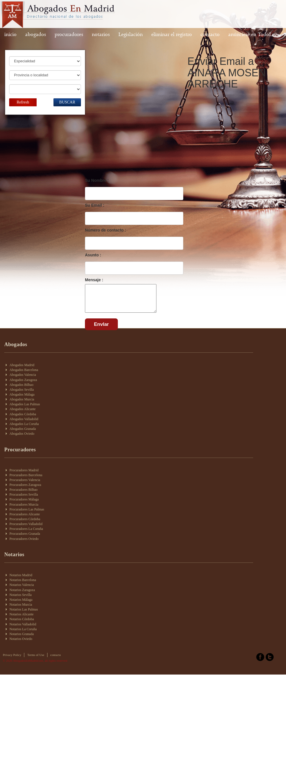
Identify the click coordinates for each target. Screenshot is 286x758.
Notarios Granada (21, 634)
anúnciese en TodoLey (252, 34)
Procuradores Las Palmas (26, 509)
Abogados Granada (22, 429)
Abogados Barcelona (23, 370)
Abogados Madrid (21, 365)
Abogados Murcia (21, 399)
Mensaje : (94, 280)
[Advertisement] (124, 133)
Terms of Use (35, 655)
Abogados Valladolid (23, 419)
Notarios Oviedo (20, 639)
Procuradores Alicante (24, 514)
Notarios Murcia (20, 605)
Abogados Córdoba (22, 414)
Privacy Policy (12, 655)
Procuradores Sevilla (23, 494)
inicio (10, 34)
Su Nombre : (97, 180)
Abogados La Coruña (24, 424)
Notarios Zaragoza (22, 590)
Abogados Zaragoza (23, 380)
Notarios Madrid (20, 575)
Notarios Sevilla (20, 595)
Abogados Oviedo (21, 434)
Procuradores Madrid (24, 470)
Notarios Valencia (21, 585)
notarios (101, 34)
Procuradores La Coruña (26, 529)
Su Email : (94, 205)
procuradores (69, 34)
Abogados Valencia (22, 375)
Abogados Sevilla (21, 390)
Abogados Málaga (22, 394)
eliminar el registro (171, 34)
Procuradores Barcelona (25, 475)
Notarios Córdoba (21, 619)
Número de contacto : (105, 230)
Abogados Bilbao (21, 385)
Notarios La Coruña (23, 629)
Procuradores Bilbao (23, 490)
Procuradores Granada (24, 534)
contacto (210, 34)
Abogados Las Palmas (24, 404)
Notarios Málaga (20, 600)
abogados (35, 34)
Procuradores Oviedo (24, 539)
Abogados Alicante (22, 409)
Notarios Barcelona (22, 580)
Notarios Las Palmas (23, 609)
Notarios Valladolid (22, 624)
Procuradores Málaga (24, 499)
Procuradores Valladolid (25, 524)
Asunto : (93, 255)
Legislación (130, 34)
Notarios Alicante (21, 614)
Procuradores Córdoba (24, 519)
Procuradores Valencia (24, 480)
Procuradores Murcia (23, 504)
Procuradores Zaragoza (25, 485)
